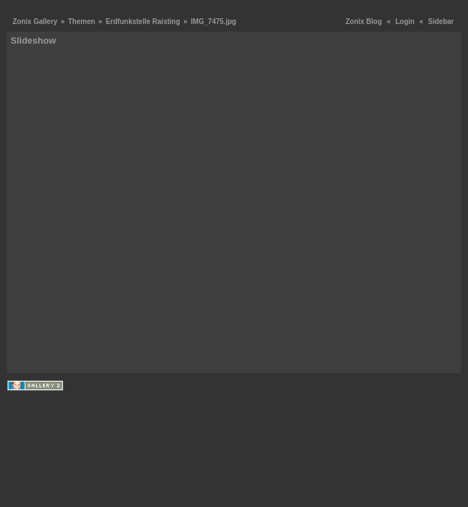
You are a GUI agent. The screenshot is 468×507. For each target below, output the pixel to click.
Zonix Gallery (35, 21)
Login (404, 21)
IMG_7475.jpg (213, 21)
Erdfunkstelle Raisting (143, 21)
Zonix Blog (363, 21)
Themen (81, 21)
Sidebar (441, 21)
